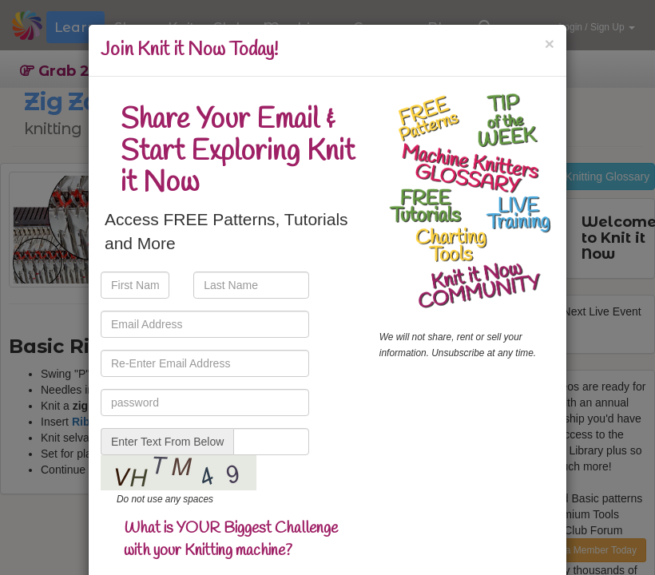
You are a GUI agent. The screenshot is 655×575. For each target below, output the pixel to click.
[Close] (549, 43)
